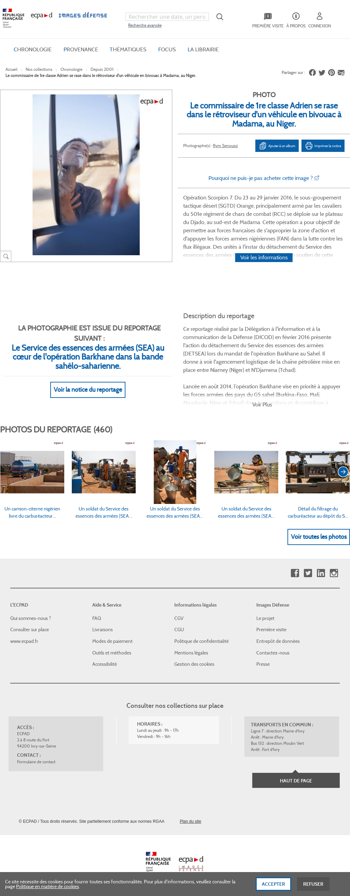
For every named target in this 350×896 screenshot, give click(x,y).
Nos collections (39, 69)
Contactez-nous (273, 653)
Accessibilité (104, 664)
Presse (263, 664)
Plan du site (190, 821)
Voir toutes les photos (319, 537)
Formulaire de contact (36, 761)
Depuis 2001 (102, 69)
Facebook (295, 573)
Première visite (271, 629)
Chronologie (71, 69)
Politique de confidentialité (201, 641)
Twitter (308, 573)
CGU (179, 629)
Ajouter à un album (277, 146)
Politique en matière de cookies (47, 888)
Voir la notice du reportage (88, 389)
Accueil (11, 69)
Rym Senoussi (225, 145)
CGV (179, 618)
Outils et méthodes (111, 653)
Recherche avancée (145, 25)
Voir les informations (264, 257)
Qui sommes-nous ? (30, 618)
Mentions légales (191, 653)
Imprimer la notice (323, 146)
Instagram (333, 573)
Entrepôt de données (278, 641)
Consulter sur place (29, 629)
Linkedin (321, 573)
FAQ (96, 618)
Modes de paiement (112, 641)
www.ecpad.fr (24, 641)
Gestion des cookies (194, 664)
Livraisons (102, 629)
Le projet (265, 618)
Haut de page (296, 781)
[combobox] (167, 17)
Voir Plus (262, 404)
